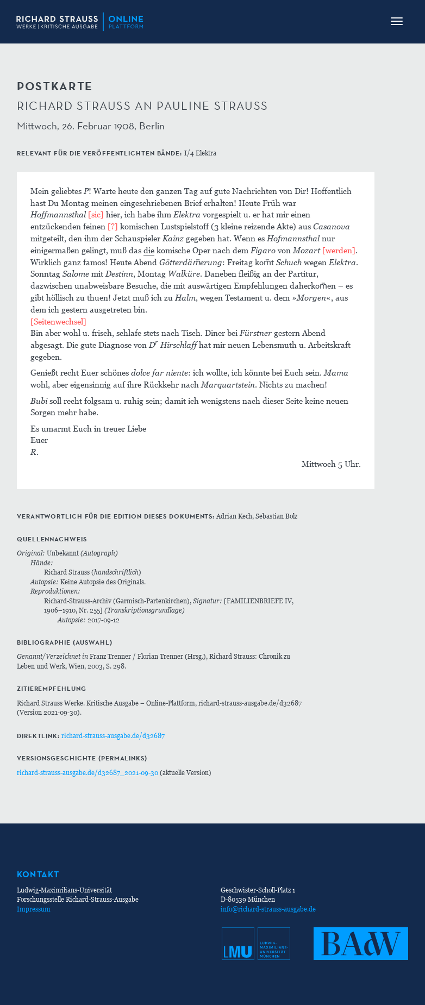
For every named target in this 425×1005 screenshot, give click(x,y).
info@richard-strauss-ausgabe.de (268, 909)
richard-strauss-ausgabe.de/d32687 (113, 736)
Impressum (34, 909)
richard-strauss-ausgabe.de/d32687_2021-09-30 (87, 773)
